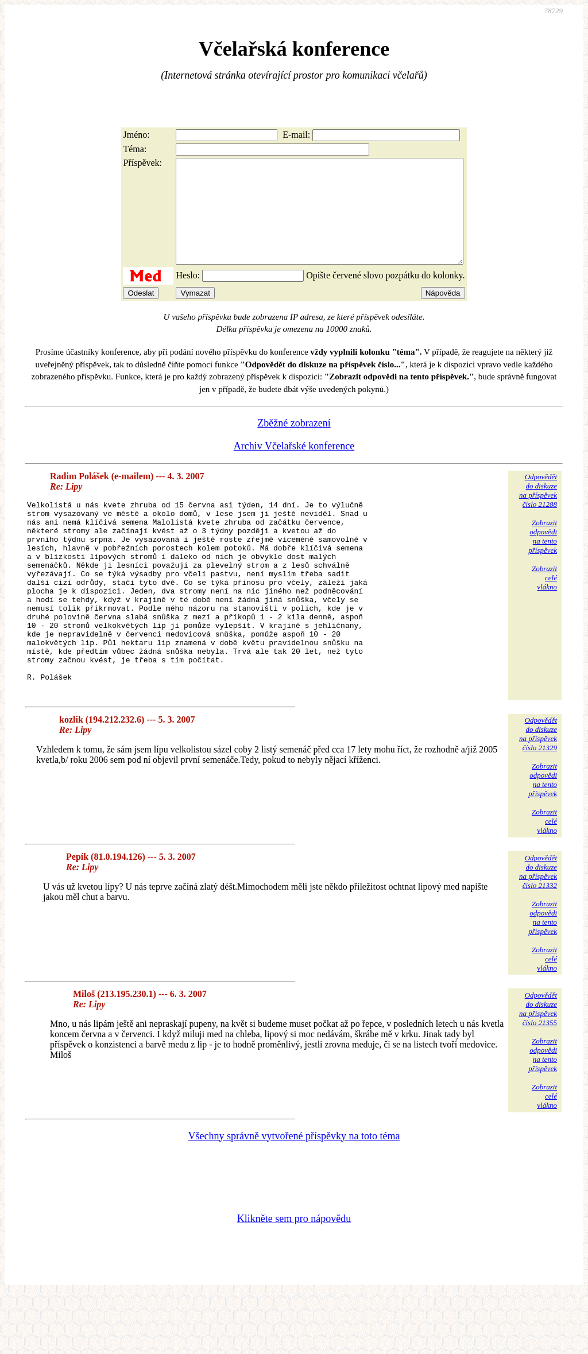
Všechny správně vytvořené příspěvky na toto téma (294, 1194)
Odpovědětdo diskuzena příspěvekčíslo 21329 (538, 792)
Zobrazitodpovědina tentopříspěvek (542, 557)
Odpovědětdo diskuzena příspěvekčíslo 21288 (538, 511)
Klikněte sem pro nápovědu (294, 1277)
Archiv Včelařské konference (294, 466)
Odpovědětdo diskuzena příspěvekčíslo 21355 (538, 1067)
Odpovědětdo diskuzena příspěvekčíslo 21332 (538, 930)
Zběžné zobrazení (293, 443)
